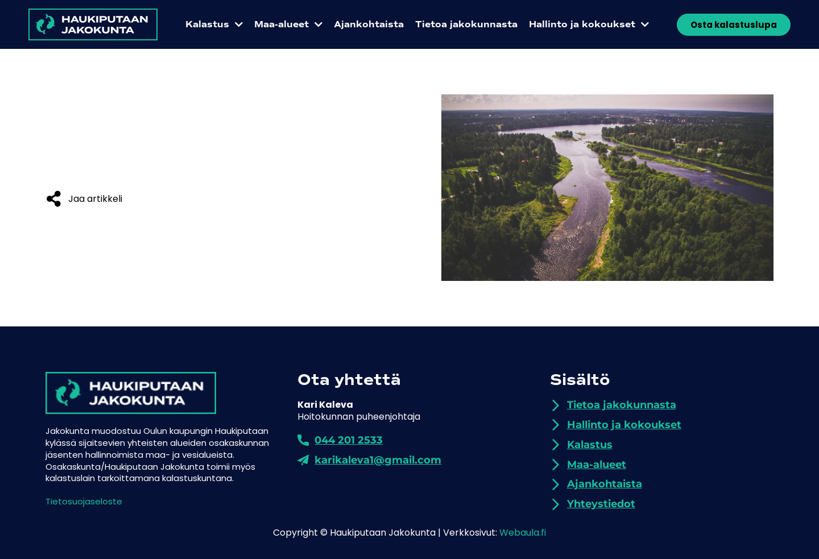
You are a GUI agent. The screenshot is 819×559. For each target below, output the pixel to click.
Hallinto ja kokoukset (589, 24)
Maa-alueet (288, 24)
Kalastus (214, 24)
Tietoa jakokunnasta (466, 24)
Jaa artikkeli (95, 198)
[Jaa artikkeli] (53, 199)
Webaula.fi (522, 532)
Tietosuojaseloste (84, 501)
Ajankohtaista (369, 24)
